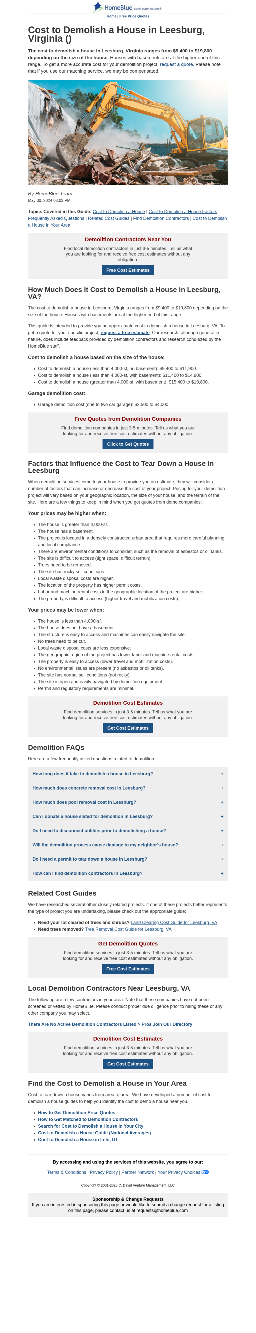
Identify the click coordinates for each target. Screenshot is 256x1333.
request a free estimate (125, 332)
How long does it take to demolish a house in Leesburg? (92, 773)
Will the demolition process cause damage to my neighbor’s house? (105, 844)
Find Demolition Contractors (161, 218)
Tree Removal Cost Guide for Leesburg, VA (128, 929)
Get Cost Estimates (127, 728)
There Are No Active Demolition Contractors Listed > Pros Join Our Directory (110, 1024)
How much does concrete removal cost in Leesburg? (89, 788)
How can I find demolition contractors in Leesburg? (87, 873)
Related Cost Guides (109, 218)
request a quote (176, 64)
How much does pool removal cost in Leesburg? (84, 802)
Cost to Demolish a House (119, 211)
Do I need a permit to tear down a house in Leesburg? (89, 859)
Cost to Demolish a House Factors (183, 211)
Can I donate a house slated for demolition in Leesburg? (92, 816)
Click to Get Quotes (128, 444)
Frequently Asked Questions (56, 218)
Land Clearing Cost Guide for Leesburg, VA (174, 922)
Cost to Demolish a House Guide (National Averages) (94, 1132)
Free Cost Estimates (128, 270)
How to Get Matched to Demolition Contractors (88, 1119)
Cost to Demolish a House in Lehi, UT (78, 1139)
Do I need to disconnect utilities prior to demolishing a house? (99, 830)
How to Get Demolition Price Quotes (76, 1112)
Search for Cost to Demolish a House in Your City (90, 1126)
